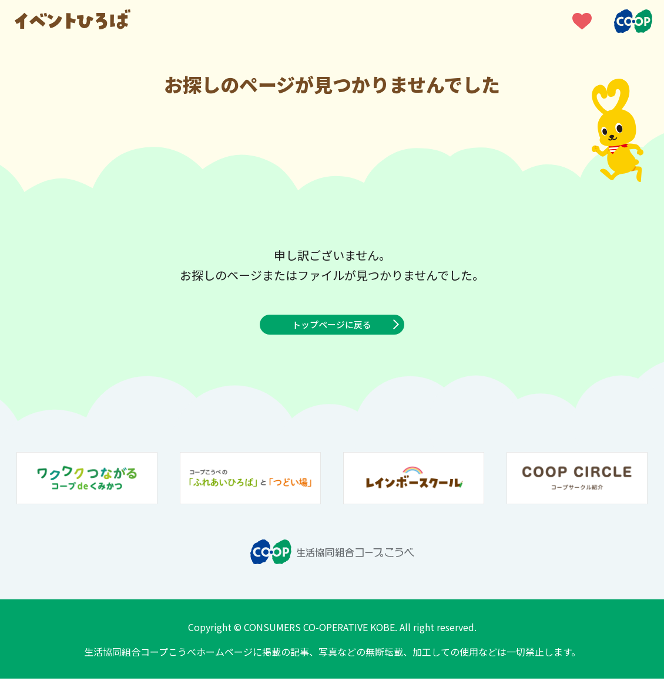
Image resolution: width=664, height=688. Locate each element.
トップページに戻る (332, 329)
